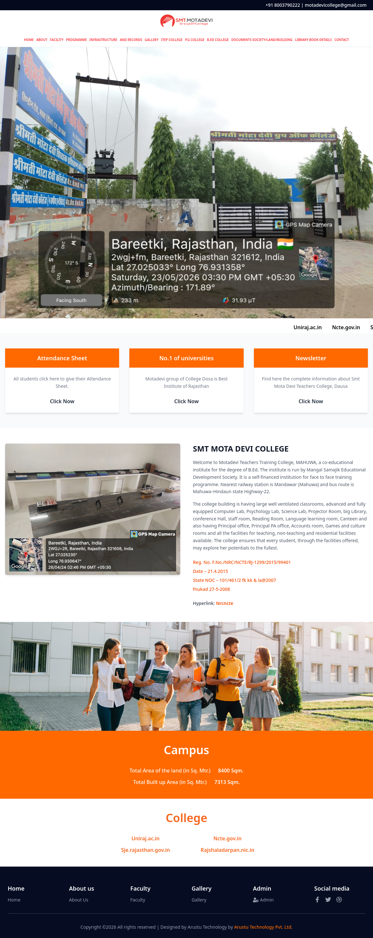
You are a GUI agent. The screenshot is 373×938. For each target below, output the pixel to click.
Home (14, 900)
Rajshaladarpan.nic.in (228, 849)
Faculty (137, 900)
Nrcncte (224, 603)
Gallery (199, 900)
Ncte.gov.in (228, 838)
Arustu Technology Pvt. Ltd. (263, 927)
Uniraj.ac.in (145, 838)
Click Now (62, 401)
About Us (78, 900)
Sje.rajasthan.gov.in (145, 849)
